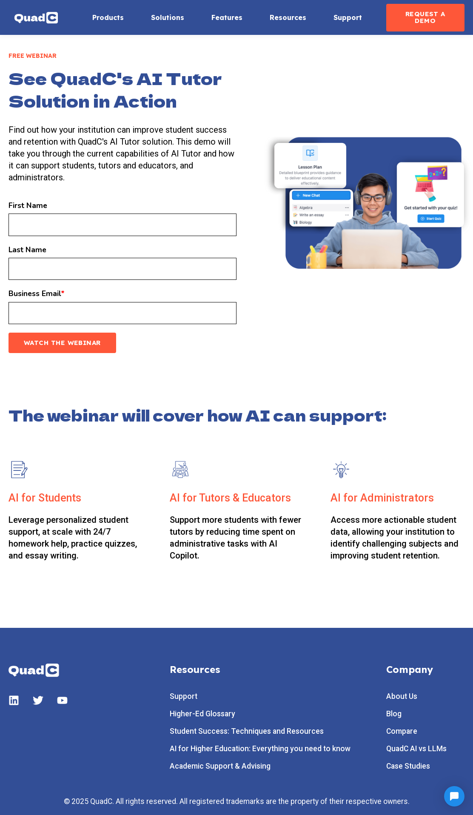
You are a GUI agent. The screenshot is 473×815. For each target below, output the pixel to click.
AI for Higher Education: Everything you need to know (260, 748)
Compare (401, 731)
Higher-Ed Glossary (202, 714)
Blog (394, 714)
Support (183, 696)
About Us (401, 696)
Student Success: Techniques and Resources (247, 731)
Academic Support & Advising (220, 766)
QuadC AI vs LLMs (416, 748)
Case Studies (408, 766)
